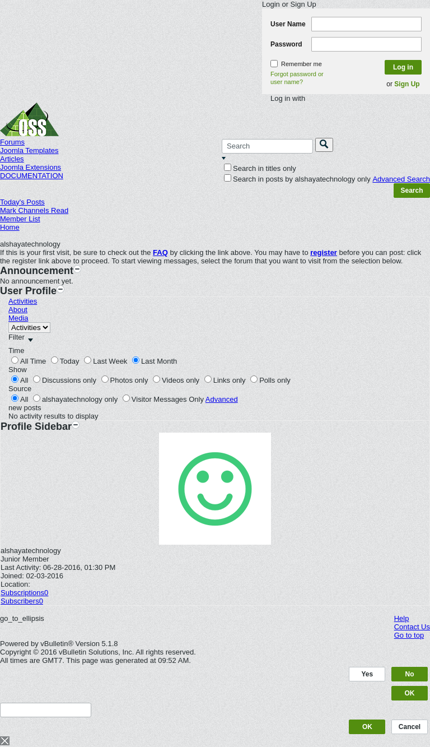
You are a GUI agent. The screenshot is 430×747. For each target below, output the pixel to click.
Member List (20, 219)
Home (10, 227)
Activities (22, 301)
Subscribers (20, 601)
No (409, 674)
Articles (12, 159)
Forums (12, 142)
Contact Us (412, 627)
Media (18, 318)
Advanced (221, 399)
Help (401, 618)
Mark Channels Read (34, 210)
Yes (367, 674)
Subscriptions (22, 592)
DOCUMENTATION (31, 175)
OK (410, 693)
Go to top (409, 635)
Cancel (409, 727)
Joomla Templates (29, 150)
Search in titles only (260, 168)
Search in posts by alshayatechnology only (297, 179)
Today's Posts (22, 202)
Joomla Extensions (30, 167)
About (17, 309)
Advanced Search (401, 179)
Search (411, 190)
